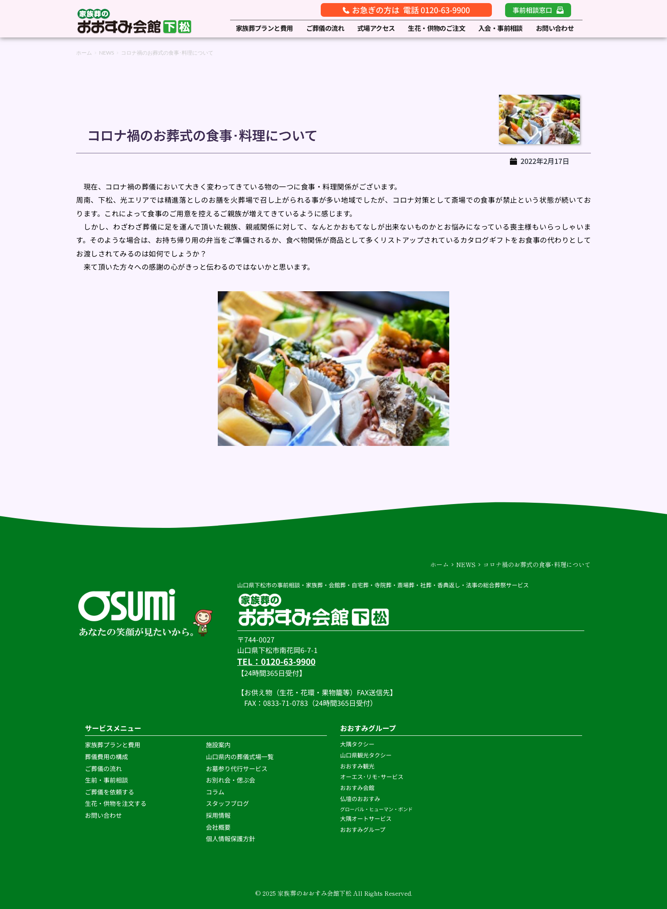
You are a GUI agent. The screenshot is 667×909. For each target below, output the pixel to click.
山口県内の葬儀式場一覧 (240, 756)
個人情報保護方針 (231, 838)
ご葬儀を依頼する (109, 791)
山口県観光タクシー (366, 755)
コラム (215, 791)
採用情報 (218, 815)
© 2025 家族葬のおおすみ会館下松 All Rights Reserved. (333, 893)
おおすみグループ (363, 829)
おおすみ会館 (357, 787)
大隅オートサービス (366, 818)
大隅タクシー (357, 744)
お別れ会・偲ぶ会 (230, 779)
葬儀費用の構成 (106, 756)
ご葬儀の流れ (104, 768)
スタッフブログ (228, 803)
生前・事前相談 (107, 779)
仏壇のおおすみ (360, 798)
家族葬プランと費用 (112, 744)
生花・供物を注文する (116, 803)
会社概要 (218, 827)
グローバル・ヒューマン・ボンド (377, 809)
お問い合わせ (103, 815)
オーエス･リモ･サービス (372, 776)
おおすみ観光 (357, 766)
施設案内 (218, 744)
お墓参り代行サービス (237, 768)
